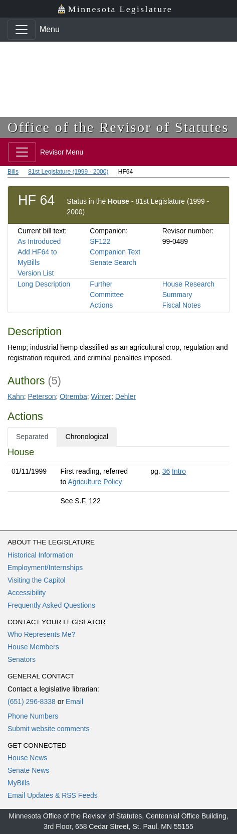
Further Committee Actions (107, 294)
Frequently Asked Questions (51, 605)
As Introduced (39, 241)
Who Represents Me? (41, 634)
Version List (36, 273)
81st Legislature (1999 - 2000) (68, 171)
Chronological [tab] (87, 437)
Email (74, 702)
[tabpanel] (118, 478)
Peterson (42, 396)
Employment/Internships (45, 568)
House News (27, 758)
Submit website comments (48, 729)
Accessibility (27, 593)
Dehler (125, 396)
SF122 (100, 241)
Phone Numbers (33, 716)
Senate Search (113, 262)
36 (166, 471)
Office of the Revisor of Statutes (118, 127)
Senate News (28, 770)
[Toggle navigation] (22, 30)
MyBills (19, 783)
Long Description (44, 284)
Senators (22, 659)
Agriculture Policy (95, 482)
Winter (101, 396)
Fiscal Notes (181, 305)
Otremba (73, 396)
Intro (179, 471)
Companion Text (115, 252)
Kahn (16, 396)
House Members (33, 647)
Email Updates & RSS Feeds (53, 795)
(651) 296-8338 (32, 702)
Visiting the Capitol (37, 580)
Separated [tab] (32, 437)
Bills (13, 171)
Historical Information (41, 555)
